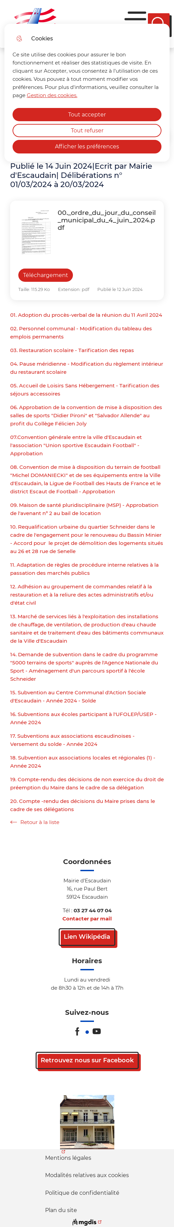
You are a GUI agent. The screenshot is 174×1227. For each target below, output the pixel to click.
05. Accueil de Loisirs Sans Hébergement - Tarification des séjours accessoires (84, 389)
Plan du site (61, 1210)
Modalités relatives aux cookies (87, 1175)
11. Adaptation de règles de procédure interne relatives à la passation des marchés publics (84, 569)
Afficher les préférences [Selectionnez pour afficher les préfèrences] (87, 146)
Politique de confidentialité (82, 1193)
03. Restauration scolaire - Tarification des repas (72, 350)
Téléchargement (45, 275)
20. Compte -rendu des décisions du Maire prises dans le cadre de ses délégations (82, 805)
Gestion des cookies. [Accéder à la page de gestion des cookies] (52, 95)
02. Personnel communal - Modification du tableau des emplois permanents (81, 332)
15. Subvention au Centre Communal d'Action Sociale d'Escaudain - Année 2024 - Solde (78, 696)
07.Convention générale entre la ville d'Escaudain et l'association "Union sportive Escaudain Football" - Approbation (76, 445)
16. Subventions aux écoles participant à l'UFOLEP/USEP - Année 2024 (83, 718)
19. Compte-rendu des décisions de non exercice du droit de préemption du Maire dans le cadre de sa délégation (87, 783)
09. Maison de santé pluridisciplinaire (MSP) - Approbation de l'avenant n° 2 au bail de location (84, 509)
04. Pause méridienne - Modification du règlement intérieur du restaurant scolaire (86, 368)
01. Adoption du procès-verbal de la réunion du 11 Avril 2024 (86, 315)
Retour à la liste (34, 822)
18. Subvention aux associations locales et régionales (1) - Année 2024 (82, 761)
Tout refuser (87, 130)
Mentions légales (68, 1158)
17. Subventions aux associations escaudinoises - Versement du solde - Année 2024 (72, 740)
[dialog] (87, 93)
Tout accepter (87, 114)
